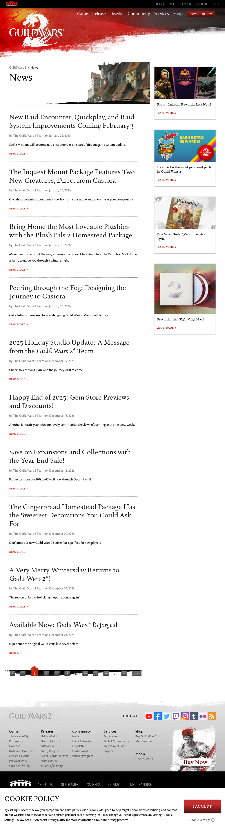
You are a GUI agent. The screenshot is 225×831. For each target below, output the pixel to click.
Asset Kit (144, 759)
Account (202, 4)
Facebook (158, 716)
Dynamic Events (19, 756)
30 (106, 673)
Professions (16, 741)
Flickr (203, 716)
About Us (45, 784)
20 (95, 673)
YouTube (149, 716)
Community (139, 13)
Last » (136, 673)
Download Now (201, 14)
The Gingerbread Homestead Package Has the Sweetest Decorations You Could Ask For (72, 515)
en (214, 4)
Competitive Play (19, 766)
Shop (178, 13)
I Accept (202, 806)
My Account (112, 736)
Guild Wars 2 (17, 67)
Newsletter (79, 746)
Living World (49, 736)
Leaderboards (80, 751)
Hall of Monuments (116, 741)
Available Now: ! (63, 625)
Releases (99, 13)
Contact (115, 784)
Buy (145, 736)
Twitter (167, 716)
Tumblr (194, 716)
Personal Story (18, 761)
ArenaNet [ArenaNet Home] (22, 784)
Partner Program (82, 756)
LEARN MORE (165, 113)
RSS (212, 716)
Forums (159, 4)
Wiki (172, 4)
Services (161, 13)
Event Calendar (81, 741)
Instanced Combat (21, 751)
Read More (17, 153)
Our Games (70, 784)
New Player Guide (115, 746)
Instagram (185, 716)
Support (186, 4)
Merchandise (143, 741)
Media (117, 13)
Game (82, 13)
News (75, 736)
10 (85, 673)
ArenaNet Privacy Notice (50, 820)
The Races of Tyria (20, 736)
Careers (93, 784)
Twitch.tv (176, 716)
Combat (14, 746)
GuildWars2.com (36, 34)
